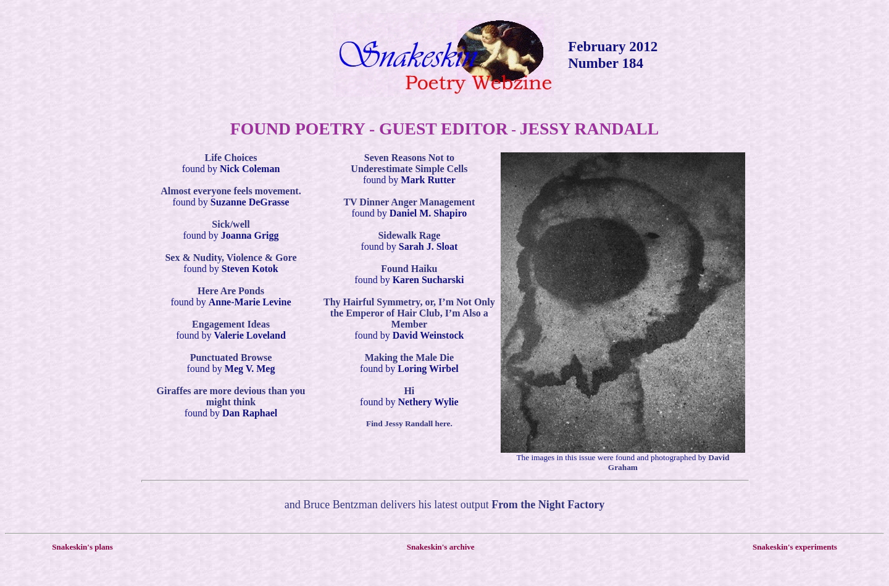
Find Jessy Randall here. (409, 423)
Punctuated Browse (231, 357)
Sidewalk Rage (409, 235)
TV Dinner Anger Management (409, 202)
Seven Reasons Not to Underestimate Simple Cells (409, 163)
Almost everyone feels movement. (231, 191)
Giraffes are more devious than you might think (231, 396)
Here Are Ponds (231, 291)
